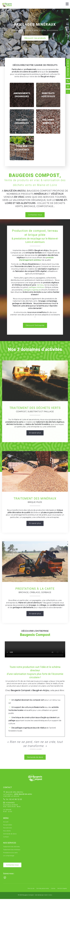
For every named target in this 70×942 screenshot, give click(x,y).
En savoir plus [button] (35, 486)
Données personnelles (42, 888)
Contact (6, 837)
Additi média (48, 895)
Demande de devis (68, 68)
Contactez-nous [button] (35, 215)
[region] (22, 95)
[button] (35, 777)
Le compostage (8, 855)
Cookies (53, 888)
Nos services (7, 828)
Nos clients (7, 831)
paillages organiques (32, 290)
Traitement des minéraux (11, 849)
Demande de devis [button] (35, 821)
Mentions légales (62, 888)
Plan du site (31, 888)
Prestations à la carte (10, 852)
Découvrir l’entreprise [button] (35, 325)
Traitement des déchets (11, 846)
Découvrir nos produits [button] (35, 38)
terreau (40, 285)
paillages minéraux (37, 287)
